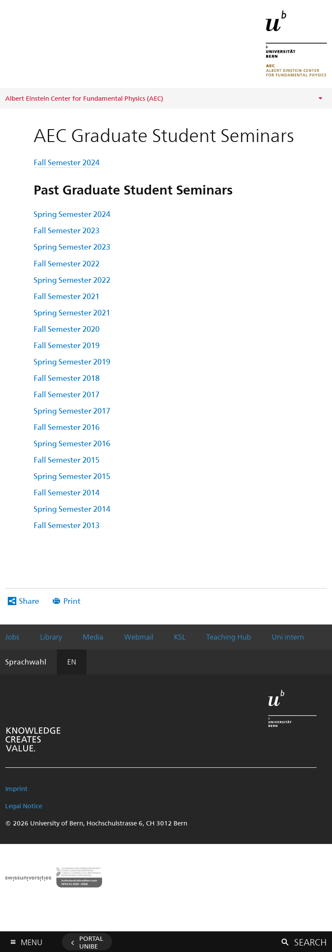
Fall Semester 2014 (66, 492)
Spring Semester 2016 (72, 443)
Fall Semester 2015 (66, 459)
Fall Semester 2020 (66, 328)
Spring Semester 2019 (72, 361)
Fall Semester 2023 (66, 230)
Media (93, 636)
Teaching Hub (228, 636)
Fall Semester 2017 (66, 394)
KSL (180, 636)
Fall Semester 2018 (66, 377)
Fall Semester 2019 (66, 345)
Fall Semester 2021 (66, 296)
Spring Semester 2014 (72, 508)
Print (72, 600)
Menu (31, 940)
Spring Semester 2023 (72, 246)
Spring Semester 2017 (72, 410)
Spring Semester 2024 (72, 213)
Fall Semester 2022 (66, 263)
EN (71, 661)
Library (51, 636)
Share (29, 600)
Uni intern (288, 636)
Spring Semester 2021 (72, 312)
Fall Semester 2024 (66, 162)
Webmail (138, 636)
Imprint (16, 788)
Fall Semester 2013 (66, 524)
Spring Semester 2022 (72, 279)
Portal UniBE (91, 942)
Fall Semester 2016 (66, 426)
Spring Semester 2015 (72, 475)
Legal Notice (23, 805)
